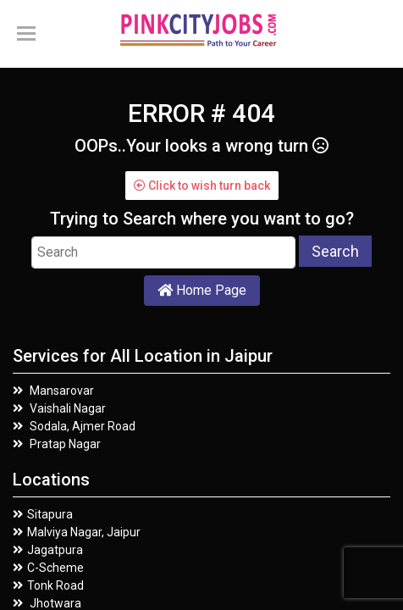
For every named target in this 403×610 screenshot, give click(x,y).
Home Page (201, 290)
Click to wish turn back (202, 185)
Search (335, 251)
